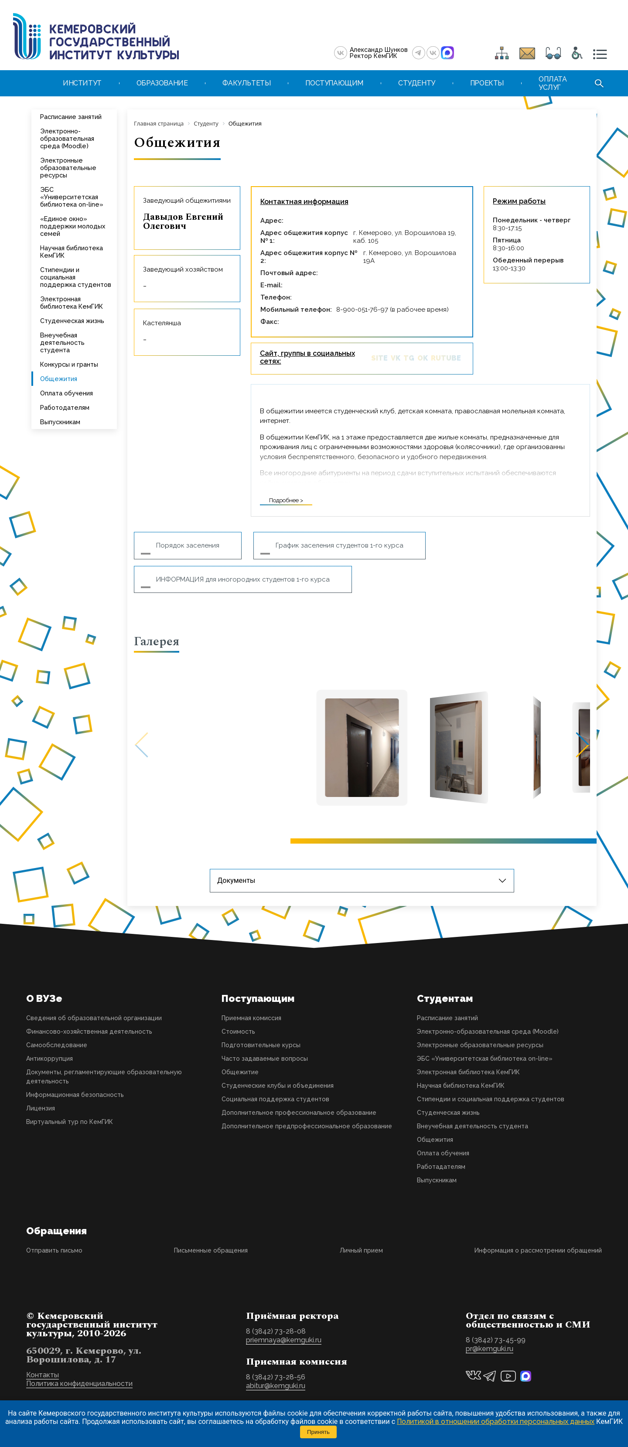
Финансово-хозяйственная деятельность (89, 1031)
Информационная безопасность (75, 1094)
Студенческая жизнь (72, 320)
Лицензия (40, 1108)
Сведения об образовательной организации (94, 1018)
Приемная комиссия (251, 1018)
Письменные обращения (211, 1250)
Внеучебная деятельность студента (62, 342)
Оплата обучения (66, 393)
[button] (577, 745)
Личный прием (361, 1250)
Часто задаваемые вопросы (265, 1058)
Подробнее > (286, 500)
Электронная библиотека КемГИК (71, 302)
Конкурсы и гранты (69, 364)
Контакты (42, 1375)
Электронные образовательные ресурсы (68, 168)
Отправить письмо (54, 1250)
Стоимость (238, 1031)
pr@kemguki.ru (489, 1349)
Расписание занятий (71, 116)
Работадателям (441, 1166)
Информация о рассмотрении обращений (538, 1250)
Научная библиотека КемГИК (71, 251)
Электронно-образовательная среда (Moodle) (67, 138)
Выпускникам (60, 422)
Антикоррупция (49, 1058)
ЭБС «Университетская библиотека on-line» (71, 197)
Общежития (58, 378)
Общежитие (240, 1072)
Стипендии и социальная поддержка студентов (75, 277)
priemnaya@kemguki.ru (283, 1340)
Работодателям (64, 407)
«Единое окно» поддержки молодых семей (72, 226)
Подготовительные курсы (261, 1045)
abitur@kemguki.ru (275, 1386)
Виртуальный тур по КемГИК (69, 1121)
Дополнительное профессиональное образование (299, 1112)
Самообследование (56, 1045)
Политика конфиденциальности (79, 1383)
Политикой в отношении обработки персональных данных (495, 1421)
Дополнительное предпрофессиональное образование (307, 1126)
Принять (318, 1432)
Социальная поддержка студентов (275, 1099)
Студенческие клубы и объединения (278, 1085)
